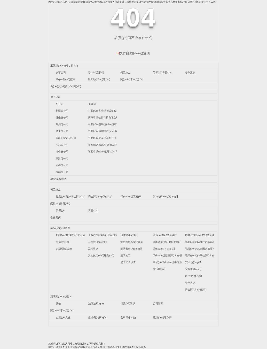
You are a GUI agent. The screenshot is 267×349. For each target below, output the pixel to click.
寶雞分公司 (62, 158)
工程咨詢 (93, 248)
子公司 (92, 103)
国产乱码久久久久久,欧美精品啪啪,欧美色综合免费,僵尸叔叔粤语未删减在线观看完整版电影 (97, 347)
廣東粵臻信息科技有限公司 (103, 117)
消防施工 (125, 255)
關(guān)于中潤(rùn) (131, 79)
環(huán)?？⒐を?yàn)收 (164, 248)
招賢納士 (125, 72)
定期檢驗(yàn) (64, 248)
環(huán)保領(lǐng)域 (164, 235)
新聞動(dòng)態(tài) (99, 79)
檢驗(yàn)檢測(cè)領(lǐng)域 (71, 235)
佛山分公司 (62, 117)
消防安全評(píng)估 (131, 248)
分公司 (60, 103)
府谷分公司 (62, 165)
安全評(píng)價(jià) (195, 289)
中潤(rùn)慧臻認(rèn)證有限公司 (106, 124)
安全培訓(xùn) (193, 269)
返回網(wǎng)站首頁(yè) (64, 65)
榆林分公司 (62, 171)
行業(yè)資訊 (128, 303)
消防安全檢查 (128, 262)
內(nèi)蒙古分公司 (66, 137)
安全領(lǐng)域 (193, 262)
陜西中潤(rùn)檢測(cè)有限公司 (105, 151)
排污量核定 (159, 269)
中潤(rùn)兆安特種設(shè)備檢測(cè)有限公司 (113, 110)
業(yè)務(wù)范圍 (65, 79)
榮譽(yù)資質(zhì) (162, 72)
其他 (58, 303)
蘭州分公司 (62, 124)
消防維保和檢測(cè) (131, 241)
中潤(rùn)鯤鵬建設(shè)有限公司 (106, 131)
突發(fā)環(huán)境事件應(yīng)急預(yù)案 (176, 262)
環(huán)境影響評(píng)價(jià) (169, 255)
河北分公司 (62, 144)
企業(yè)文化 (63, 317)
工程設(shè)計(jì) (97, 241)
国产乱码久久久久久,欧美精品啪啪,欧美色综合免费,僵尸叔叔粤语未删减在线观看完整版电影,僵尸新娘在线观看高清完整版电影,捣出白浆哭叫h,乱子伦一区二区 (132, 1)
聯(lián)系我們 (96, 72)
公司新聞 (158, 303)
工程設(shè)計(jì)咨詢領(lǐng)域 (105, 235)
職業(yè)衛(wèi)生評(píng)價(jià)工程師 (78, 196)
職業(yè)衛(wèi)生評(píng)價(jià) (203, 255)
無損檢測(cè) (63, 241)
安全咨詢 (190, 282)
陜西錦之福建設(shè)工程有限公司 (107, 144)
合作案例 (190, 72)
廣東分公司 (62, 131)
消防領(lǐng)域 (129, 235)
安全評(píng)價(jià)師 (100, 196)
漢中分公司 (62, 151)
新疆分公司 (62, 110)
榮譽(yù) (60, 210)
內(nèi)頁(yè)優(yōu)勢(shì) (65, 86)
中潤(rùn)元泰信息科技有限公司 (106, 137)
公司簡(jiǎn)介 (128, 317)
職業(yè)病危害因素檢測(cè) (201, 248)
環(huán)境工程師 (131, 196)
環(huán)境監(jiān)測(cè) (166, 241)
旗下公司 (61, 72)
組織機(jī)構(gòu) (97, 317)
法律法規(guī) (96, 303)
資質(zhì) (93, 210)
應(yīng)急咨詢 (193, 275)
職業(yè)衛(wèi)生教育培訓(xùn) (203, 241)
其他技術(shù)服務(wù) (101, 255)
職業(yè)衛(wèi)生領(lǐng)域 (200, 235)
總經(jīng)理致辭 (162, 317)
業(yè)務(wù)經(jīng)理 (165, 196)
